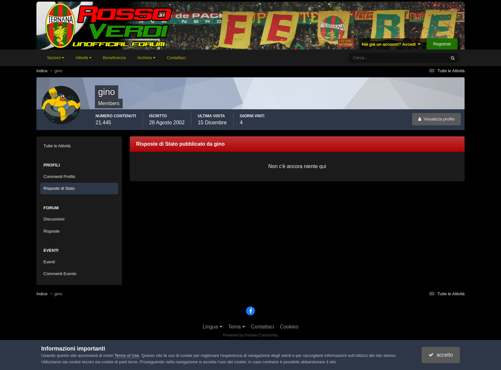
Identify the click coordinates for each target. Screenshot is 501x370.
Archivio (146, 57)
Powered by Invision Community (250, 335)
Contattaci (176, 57)
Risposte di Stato (59, 188)
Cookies (289, 326)
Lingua (212, 326)
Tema (236, 326)
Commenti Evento (59, 273)
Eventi (49, 261)
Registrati (442, 44)
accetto (440, 355)
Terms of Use (127, 355)
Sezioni (55, 57)
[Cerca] (370, 58)
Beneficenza (114, 57)
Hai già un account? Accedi (391, 44)
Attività (83, 57)
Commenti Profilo (59, 176)
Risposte (51, 231)
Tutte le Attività (57, 145)
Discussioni (54, 219)
